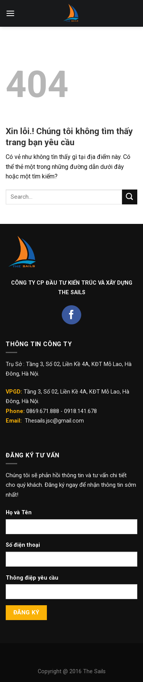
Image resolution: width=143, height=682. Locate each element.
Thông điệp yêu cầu (32, 578)
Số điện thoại (23, 545)
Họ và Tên (19, 512)
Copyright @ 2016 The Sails (72, 671)
